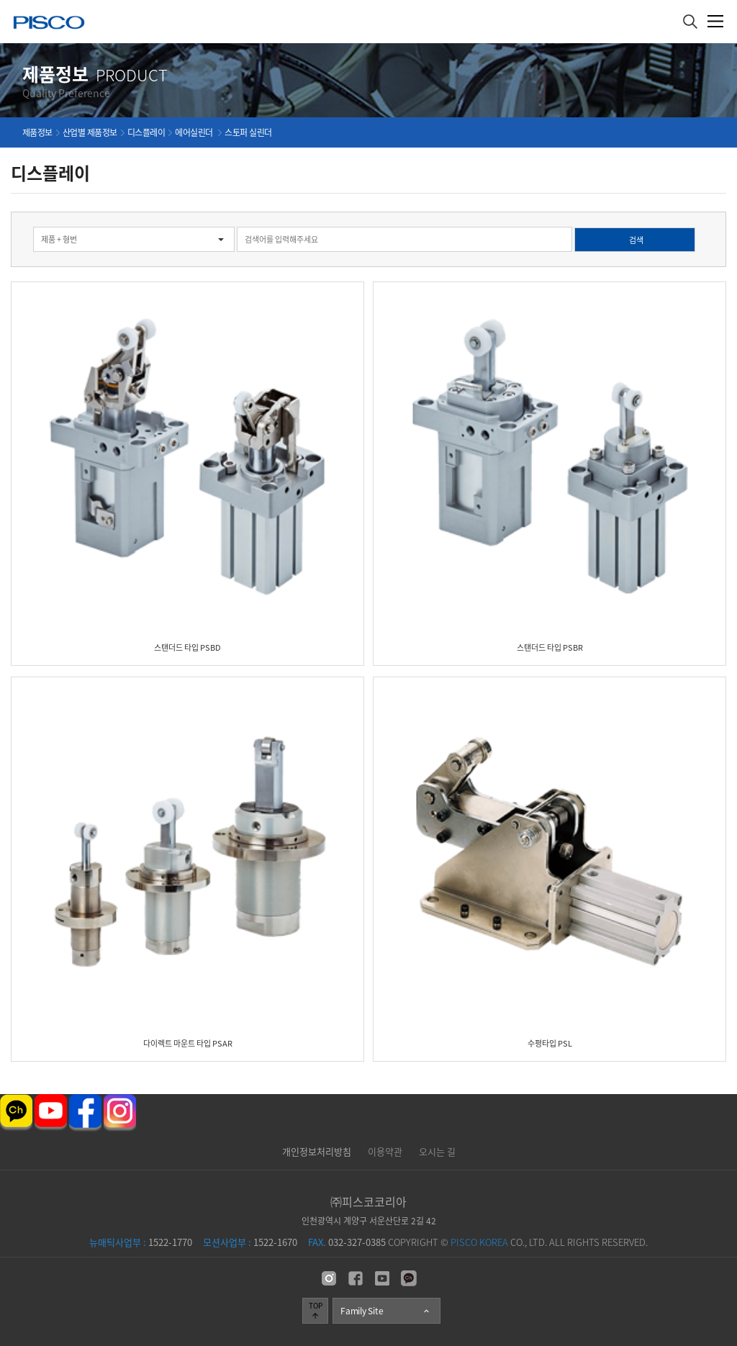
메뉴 (715, 21)
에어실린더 (194, 132)
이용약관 (385, 1151)
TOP (315, 1310)
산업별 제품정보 (90, 132)
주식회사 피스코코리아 (49, 24)
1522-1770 (140, 1242)
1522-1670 (250, 1242)
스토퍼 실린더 (248, 132)
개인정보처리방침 (316, 1151)
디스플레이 (146, 132)
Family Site (385, 1310)
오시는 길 (437, 1151)
